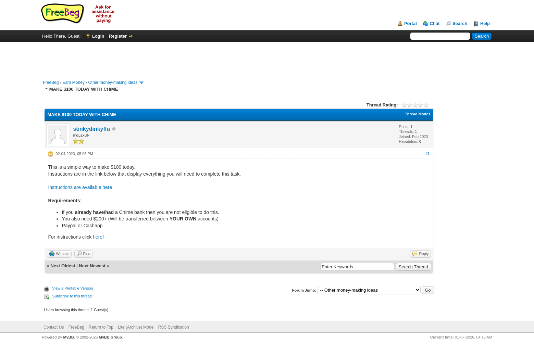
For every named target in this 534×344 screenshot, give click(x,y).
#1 (427, 154)
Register (118, 36)
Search (459, 23)
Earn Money (73, 82)
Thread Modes (418, 114)
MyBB (68, 337)
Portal (410, 23)
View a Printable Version (72, 288)
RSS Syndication (173, 327)
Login (98, 36)
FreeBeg (51, 82)
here (97, 237)
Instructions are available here (80, 187)
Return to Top (101, 327)
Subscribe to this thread (72, 296)
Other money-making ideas (113, 82)
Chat (434, 23)
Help (485, 23)
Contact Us (54, 327)
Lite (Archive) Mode (135, 327)
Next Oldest (62, 265)
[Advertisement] (267, 57)
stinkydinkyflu (91, 129)
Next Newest (92, 265)
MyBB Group (110, 337)
